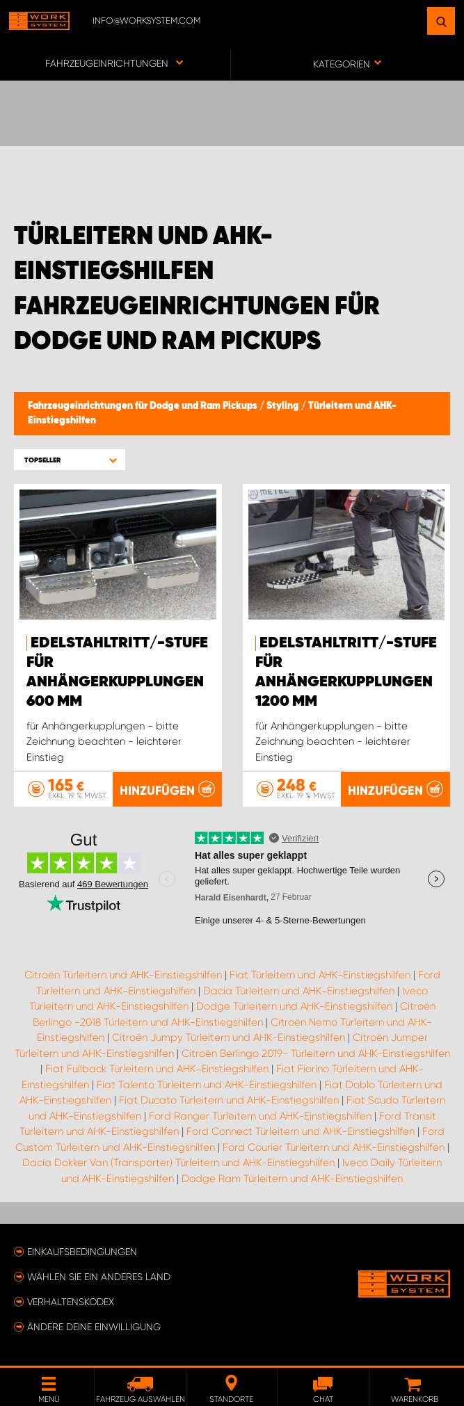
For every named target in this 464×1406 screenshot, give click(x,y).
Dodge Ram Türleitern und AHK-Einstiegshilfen (292, 1178)
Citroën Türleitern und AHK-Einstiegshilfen (123, 975)
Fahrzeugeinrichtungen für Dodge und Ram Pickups (143, 406)
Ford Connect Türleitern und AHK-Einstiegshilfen (300, 1131)
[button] (69, 460)
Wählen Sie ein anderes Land (98, 1276)
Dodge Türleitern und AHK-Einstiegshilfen (294, 1006)
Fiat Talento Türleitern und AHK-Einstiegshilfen (207, 1084)
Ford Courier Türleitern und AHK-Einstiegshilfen (334, 1147)
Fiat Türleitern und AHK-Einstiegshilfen (320, 975)
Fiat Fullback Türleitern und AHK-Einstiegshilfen (157, 1068)
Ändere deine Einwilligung (94, 1326)
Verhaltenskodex (70, 1301)
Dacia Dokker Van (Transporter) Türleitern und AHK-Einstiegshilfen (178, 1162)
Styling (283, 406)
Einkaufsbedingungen (82, 1251)
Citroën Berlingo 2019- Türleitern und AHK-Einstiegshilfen (316, 1053)
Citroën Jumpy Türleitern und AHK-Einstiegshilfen (228, 1037)
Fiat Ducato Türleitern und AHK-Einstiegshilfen (229, 1100)
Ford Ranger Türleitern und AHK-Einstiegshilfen (260, 1116)
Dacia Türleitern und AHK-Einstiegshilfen (298, 991)
